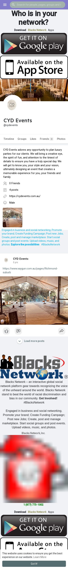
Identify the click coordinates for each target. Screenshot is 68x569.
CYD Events (20, 258)
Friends (46, 139)
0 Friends (14, 183)
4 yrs (15, 262)
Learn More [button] (39, 557)
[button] (37, 4)
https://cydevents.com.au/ (24, 196)
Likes (33, 138)
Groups (22, 138)
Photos (61, 138)
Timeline (9, 138)
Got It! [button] (34, 563)
